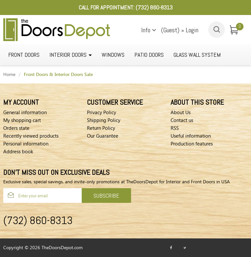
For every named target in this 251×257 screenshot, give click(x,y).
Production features (192, 143)
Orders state (16, 128)
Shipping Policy (103, 120)
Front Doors (24, 54)
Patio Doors (149, 54)
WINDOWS (113, 54)
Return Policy (101, 128)
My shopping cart (22, 120)
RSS (175, 128)
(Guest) (171, 30)
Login (192, 30)
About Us (181, 112)
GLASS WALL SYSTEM (197, 54)
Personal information (25, 143)
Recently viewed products (31, 135)
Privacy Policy (101, 112)
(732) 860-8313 (154, 7)
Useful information (191, 135)
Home (9, 74)
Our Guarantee (102, 135)
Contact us (182, 120)
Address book (18, 151)
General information (25, 112)
